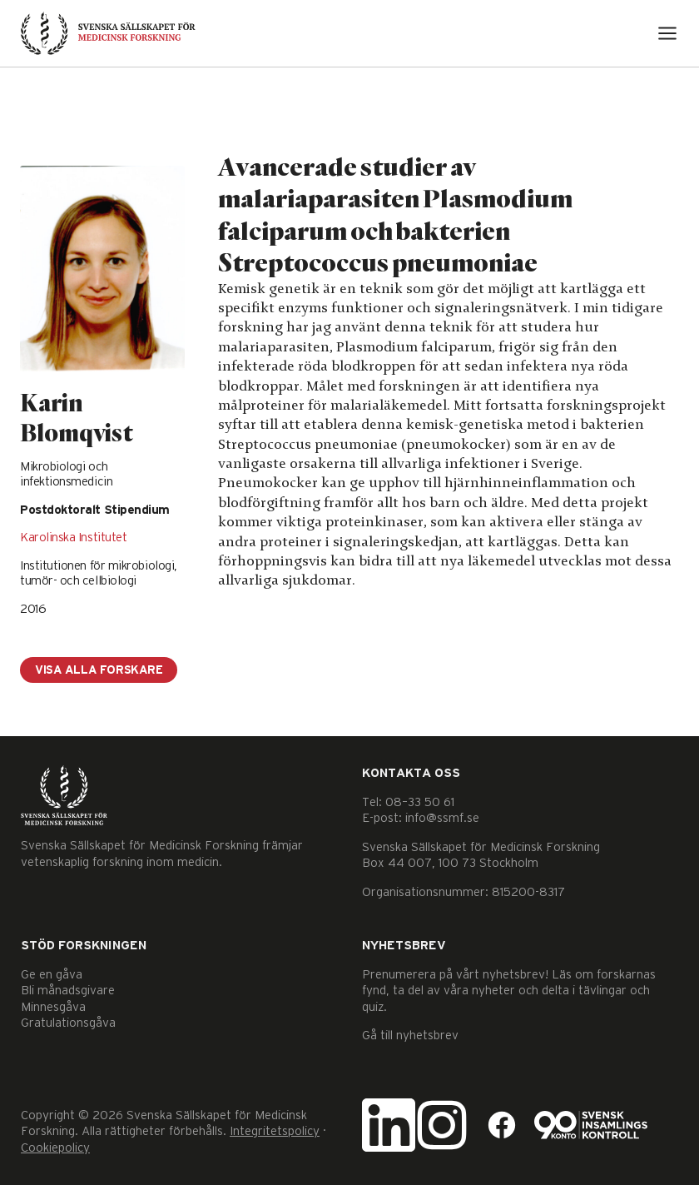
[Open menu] (667, 33)
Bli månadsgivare (68, 990)
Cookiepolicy (55, 1148)
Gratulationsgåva (68, 1023)
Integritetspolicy (275, 1131)
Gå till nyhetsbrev (410, 1035)
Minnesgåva (53, 1007)
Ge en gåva (51, 974)
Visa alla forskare (98, 670)
